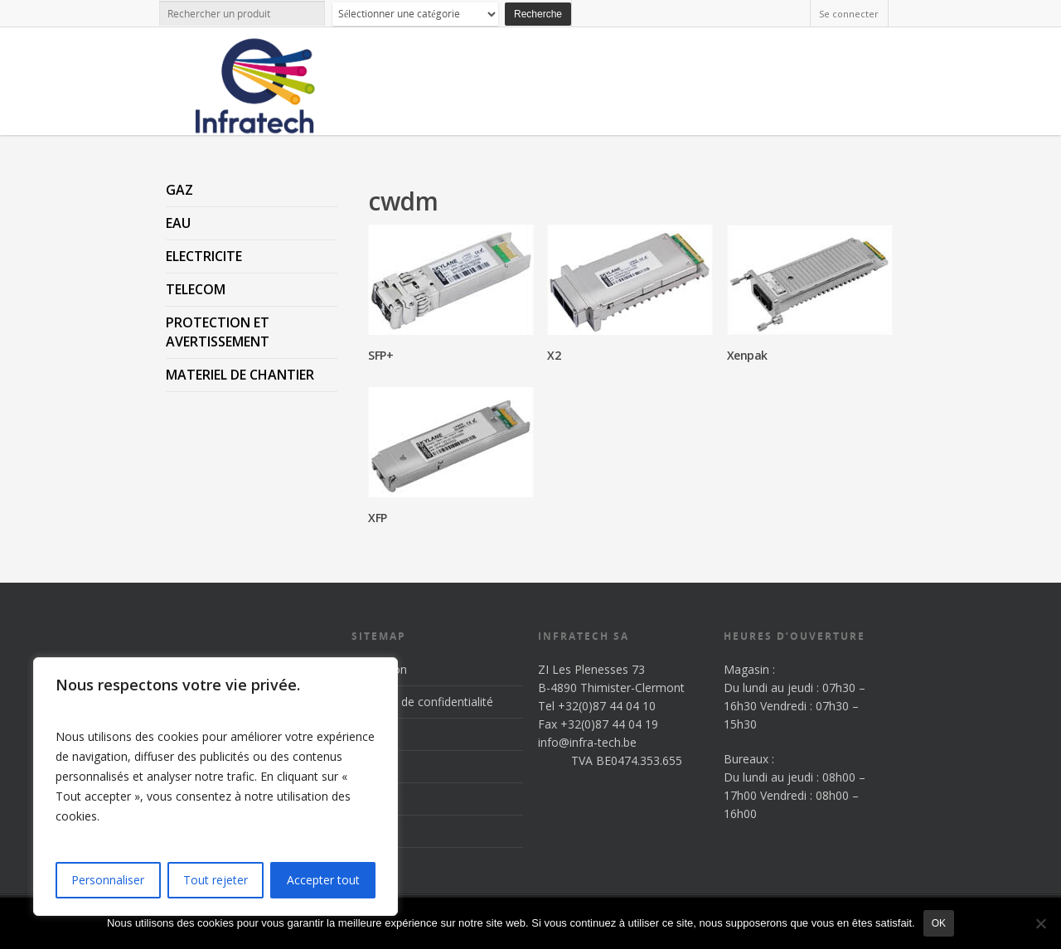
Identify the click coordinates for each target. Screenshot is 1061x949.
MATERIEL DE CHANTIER (240, 375)
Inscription (379, 669)
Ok (939, 923)
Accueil (370, 734)
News (366, 798)
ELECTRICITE (204, 256)
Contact (372, 831)
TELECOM (195, 289)
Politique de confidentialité (422, 701)
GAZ (179, 190)
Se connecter (849, 13)
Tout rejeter (215, 880)
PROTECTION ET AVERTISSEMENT (217, 332)
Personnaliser (107, 880)
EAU (178, 223)
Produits (373, 766)
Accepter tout (323, 880)
